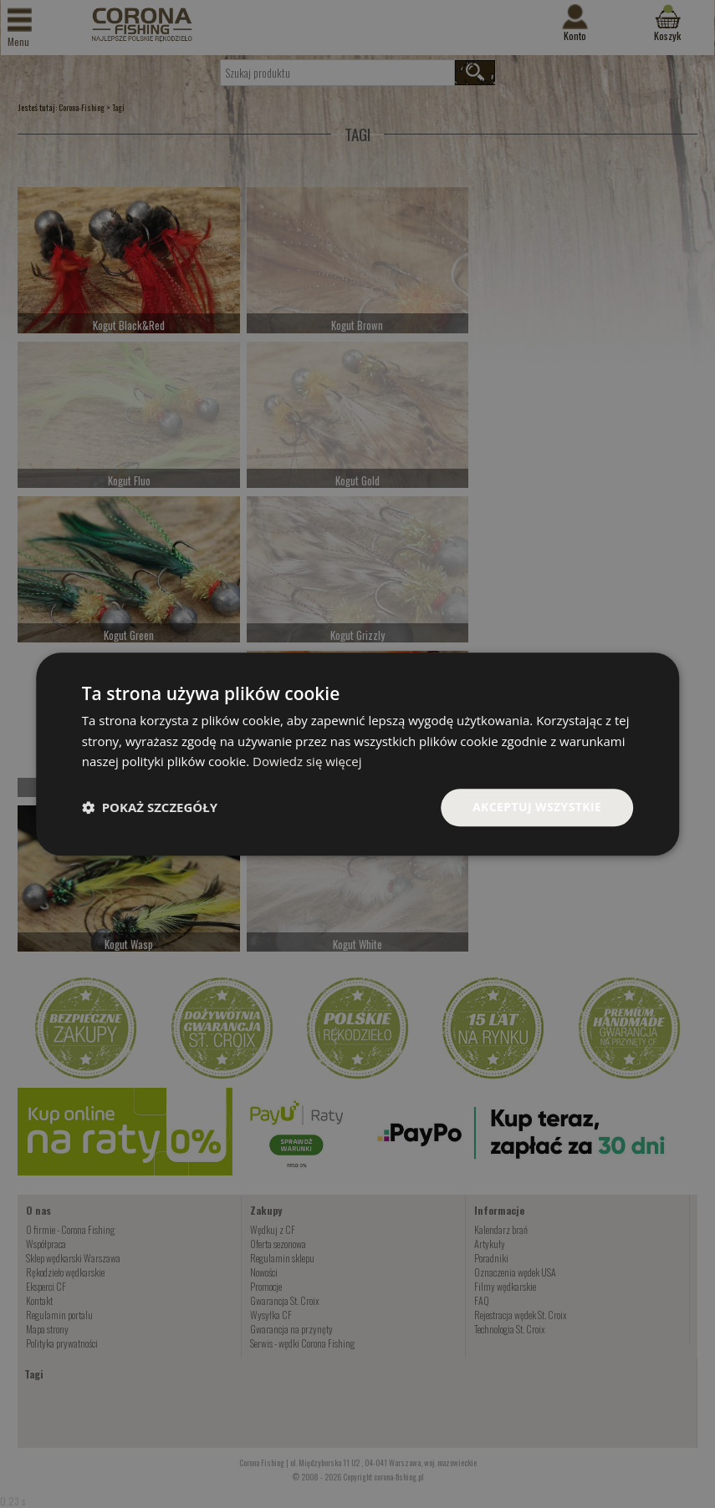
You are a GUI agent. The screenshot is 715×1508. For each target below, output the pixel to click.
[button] (149, 807)
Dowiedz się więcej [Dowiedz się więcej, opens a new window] (307, 762)
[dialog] (358, 754)
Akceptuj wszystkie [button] (536, 807)
